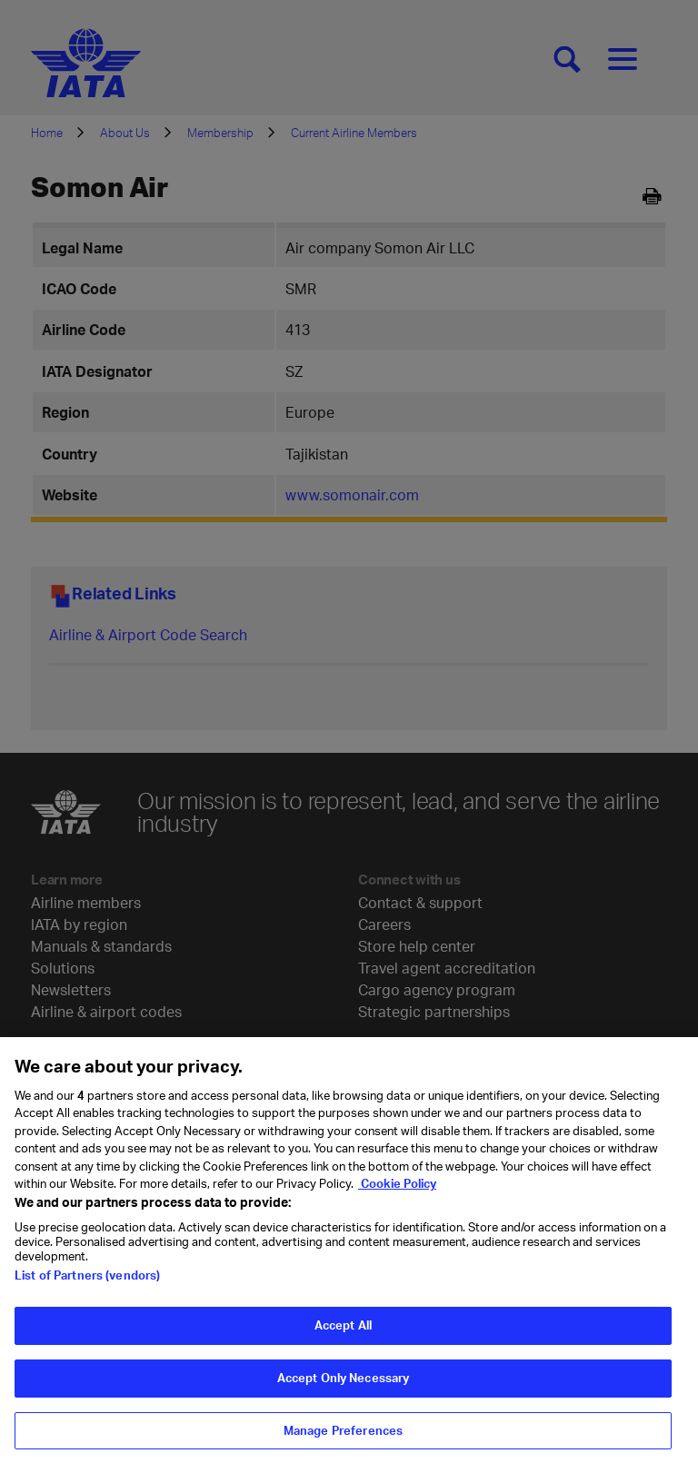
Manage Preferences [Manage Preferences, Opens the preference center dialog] (343, 1439)
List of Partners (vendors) (87, 1285)
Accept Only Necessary (343, 1386)
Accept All (343, 1335)
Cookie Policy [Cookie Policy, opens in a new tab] (397, 1193)
